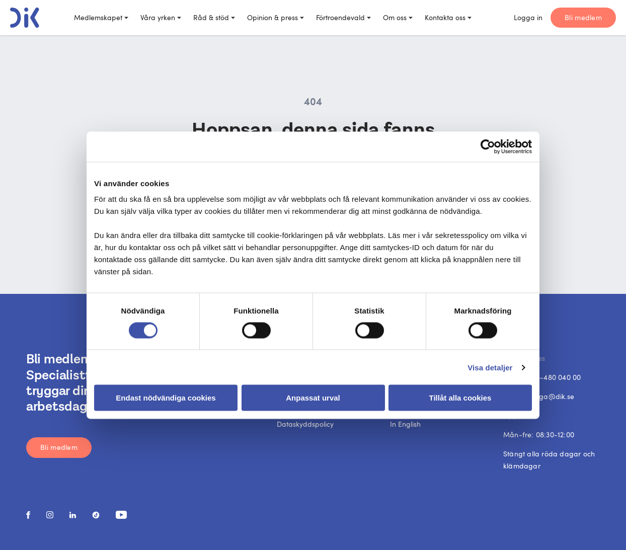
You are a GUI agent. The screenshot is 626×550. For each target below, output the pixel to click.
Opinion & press (275, 17)
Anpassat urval (313, 398)
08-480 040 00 (556, 377)
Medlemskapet (101, 17)
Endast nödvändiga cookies (165, 398)
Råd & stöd (214, 17)
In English (405, 424)
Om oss (398, 17)
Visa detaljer (489, 367)
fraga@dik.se (551, 396)
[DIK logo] (24, 18)
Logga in (528, 17)
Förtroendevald (343, 17)
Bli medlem (583, 17)
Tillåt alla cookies (460, 398)
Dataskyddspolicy (305, 424)
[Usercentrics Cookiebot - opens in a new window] (488, 146)
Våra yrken (160, 17)
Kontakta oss (448, 17)
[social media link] (28, 515)
